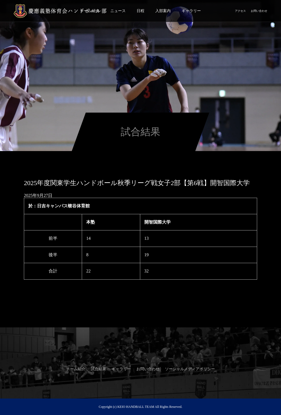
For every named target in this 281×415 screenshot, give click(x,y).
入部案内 (163, 11)
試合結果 (98, 369)
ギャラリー (191, 11)
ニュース (118, 11)
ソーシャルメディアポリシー (190, 369)
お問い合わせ (259, 10)
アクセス (240, 10)
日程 (140, 11)
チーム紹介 (75, 369)
